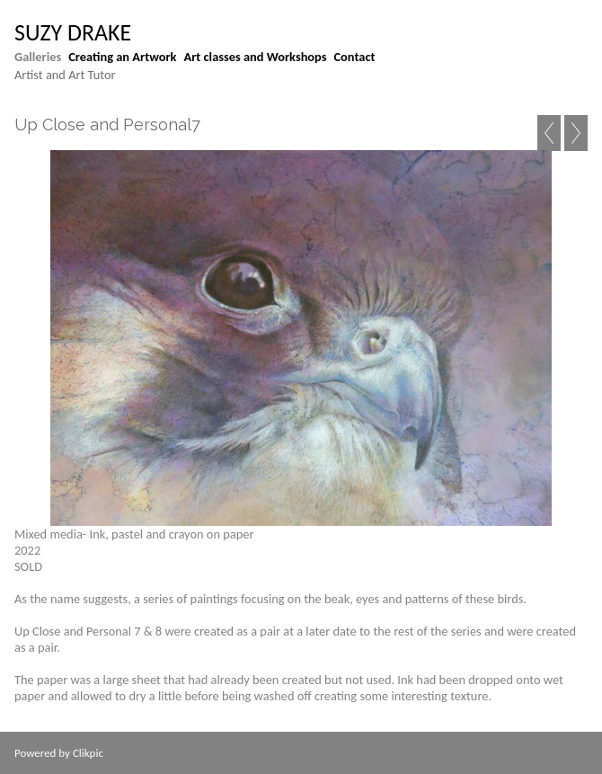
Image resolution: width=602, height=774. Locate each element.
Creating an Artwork (122, 57)
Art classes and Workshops (255, 57)
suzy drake (72, 32)
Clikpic (88, 753)
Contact (355, 57)
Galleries (37, 57)
